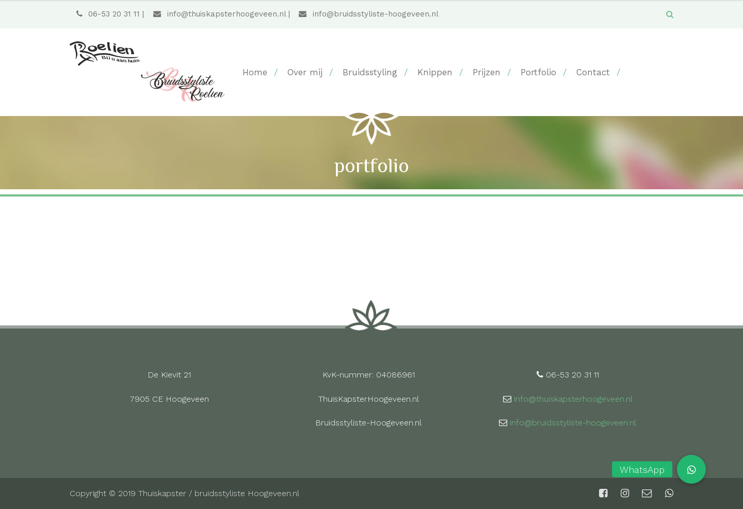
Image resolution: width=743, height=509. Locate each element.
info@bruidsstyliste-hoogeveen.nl (368, 14)
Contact (593, 72)
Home (255, 72)
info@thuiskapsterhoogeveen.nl (219, 14)
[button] (691, 469)
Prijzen (486, 72)
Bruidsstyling (370, 72)
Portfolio (538, 72)
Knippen (435, 72)
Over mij (304, 72)
